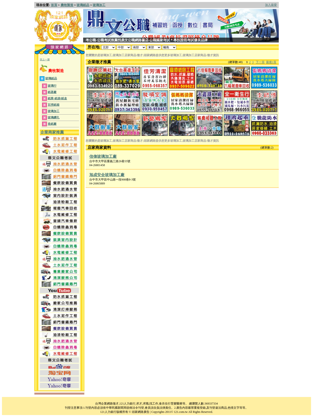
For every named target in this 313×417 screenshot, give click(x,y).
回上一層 (45, 59)
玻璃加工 (99, 5)
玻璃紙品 (83, 5)
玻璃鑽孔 (53, 117)
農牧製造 (67, 5)
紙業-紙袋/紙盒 (57, 98)
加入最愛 (271, 5)
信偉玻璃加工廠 (103, 156)
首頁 (54, 5)
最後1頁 (271, 62)
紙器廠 (52, 92)
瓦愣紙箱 (53, 105)
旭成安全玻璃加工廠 (106, 175)
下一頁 (260, 62)
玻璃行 (52, 85)
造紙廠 (52, 124)
